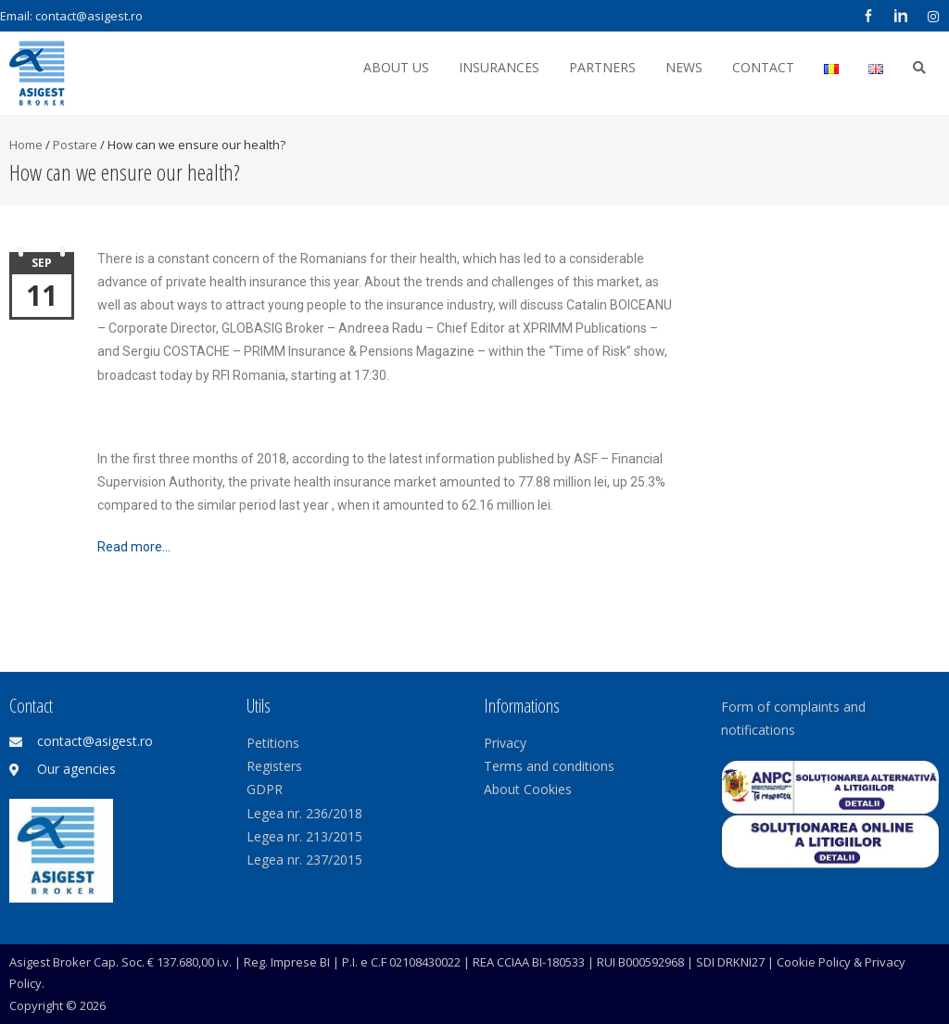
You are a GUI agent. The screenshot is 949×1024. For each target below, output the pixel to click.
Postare (75, 144)
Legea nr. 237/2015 (304, 859)
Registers (274, 766)
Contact (763, 67)
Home (26, 144)
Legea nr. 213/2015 (304, 836)
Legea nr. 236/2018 (304, 813)
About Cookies (528, 789)
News (683, 67)
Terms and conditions (549, 766)
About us (396, 67)
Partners (602, 67)
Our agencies (76, 768)
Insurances (499, 67)
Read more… (134, 546)
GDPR (265, 789)
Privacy (505, 743)
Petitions (273, 743)
